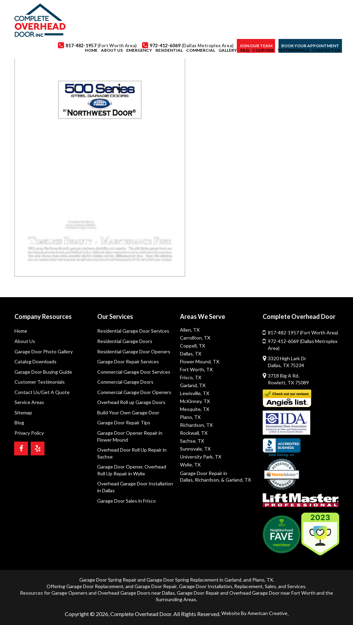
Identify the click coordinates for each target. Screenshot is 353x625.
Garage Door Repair (155, 586)
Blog (19, 423)
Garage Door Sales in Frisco (126, 501)
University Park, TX (200, 457)
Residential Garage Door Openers (133, 351)
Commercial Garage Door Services (133, 372)
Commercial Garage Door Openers (134, 392)
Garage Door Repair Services (128, 361)
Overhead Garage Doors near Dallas (136, 593)
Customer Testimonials (39, 382)
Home (20, 331)
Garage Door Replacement (94, 586)
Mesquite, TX (194, 409)
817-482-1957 (303, 332)
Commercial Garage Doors (125, 382)
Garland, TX (192, 385)
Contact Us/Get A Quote (42, 392)
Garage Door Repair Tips (123, 423)
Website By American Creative (254, 613)
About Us (24, 341)
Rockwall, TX (194, 433)
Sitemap (23, 412)
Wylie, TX (190, 464)
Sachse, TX (192, 441)
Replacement (248, 586)
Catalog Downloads (35, 361)
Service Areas (29, 402)
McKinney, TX (195, 401)
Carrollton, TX (195, 338)
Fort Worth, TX (196, 369)
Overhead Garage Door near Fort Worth (272, 593)
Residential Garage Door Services (133, 331)
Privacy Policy (29, 433)
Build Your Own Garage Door (128, 412)
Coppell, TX (192, 346)
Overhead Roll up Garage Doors (131, 402)
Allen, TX (190, 330)
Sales (270, 586)
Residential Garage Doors (124, 341)
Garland (232, 580)
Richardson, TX (196, 425)
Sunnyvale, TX (195, 449)
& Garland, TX (236, 480)
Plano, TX (190, 417)
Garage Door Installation (205, 586)
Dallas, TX (190, 353)
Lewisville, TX (194, 393)
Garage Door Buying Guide (43, 372)
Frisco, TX (190, 377)
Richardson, (207, 480)
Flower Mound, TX (199, 361)
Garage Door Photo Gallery (43, 351)
